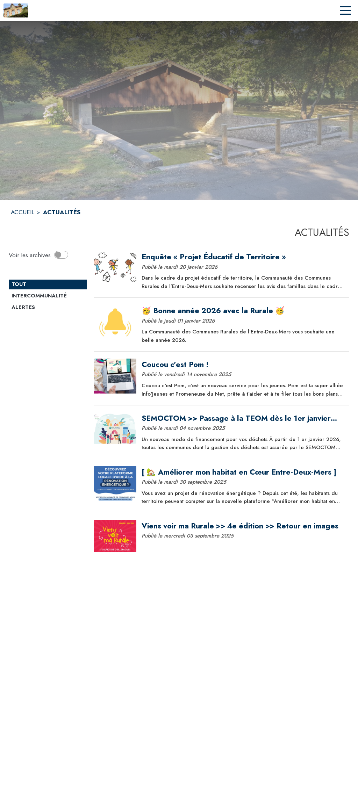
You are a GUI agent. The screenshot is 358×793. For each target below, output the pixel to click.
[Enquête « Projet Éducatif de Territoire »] (243, 257)
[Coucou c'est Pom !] (243, 364)
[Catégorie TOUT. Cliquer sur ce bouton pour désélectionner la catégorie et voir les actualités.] (48, 284)
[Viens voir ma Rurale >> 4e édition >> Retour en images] (243, 526)
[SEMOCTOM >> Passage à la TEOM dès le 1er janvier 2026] (243, 418)
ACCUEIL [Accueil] (22, 212)
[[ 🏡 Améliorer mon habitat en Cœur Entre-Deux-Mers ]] (243, 472)
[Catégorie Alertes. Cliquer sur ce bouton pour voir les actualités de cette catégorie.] (48, 307)
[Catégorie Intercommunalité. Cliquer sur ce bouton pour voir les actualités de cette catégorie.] (48, 296)
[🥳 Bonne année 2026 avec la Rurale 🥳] (243, 311)
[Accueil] (15, 10)
